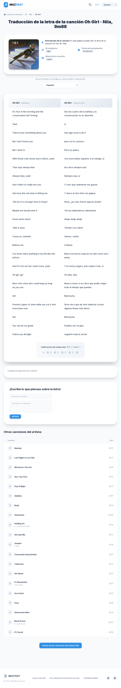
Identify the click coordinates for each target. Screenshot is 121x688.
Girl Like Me (19, 535)
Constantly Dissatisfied (25, 554)
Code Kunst (20, 624)
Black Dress (20, 621)
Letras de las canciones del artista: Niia (60, 645)
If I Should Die (20, 582)
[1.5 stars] (51, 352)
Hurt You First (20, 477)
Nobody (18, 448)
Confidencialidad (91, 678)
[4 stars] (69, 352)
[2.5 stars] (58, 352)
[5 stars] (77, 352)
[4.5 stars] (73, 352)
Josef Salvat (21, 526)
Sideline (18, 496)
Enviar (15, 416)
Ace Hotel (19, 593)
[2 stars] (55, 352)
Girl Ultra (19, 585)
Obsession (19, 515)
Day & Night (19, 486)
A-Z (97, 5)
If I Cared (18, 632)
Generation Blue (22, 612)
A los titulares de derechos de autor (65, 678)
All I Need (18, 573)
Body (16, 505)
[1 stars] (47, 352)
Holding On (19, 523)
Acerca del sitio (39, 678)
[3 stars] (62, 352)
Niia (30, 14)
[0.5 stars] (44, 352)
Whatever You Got (23, 467)
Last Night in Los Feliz (24, 458)
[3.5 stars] (66, 352)
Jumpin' (18, 543)
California (19, 564)
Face (16, 603)
